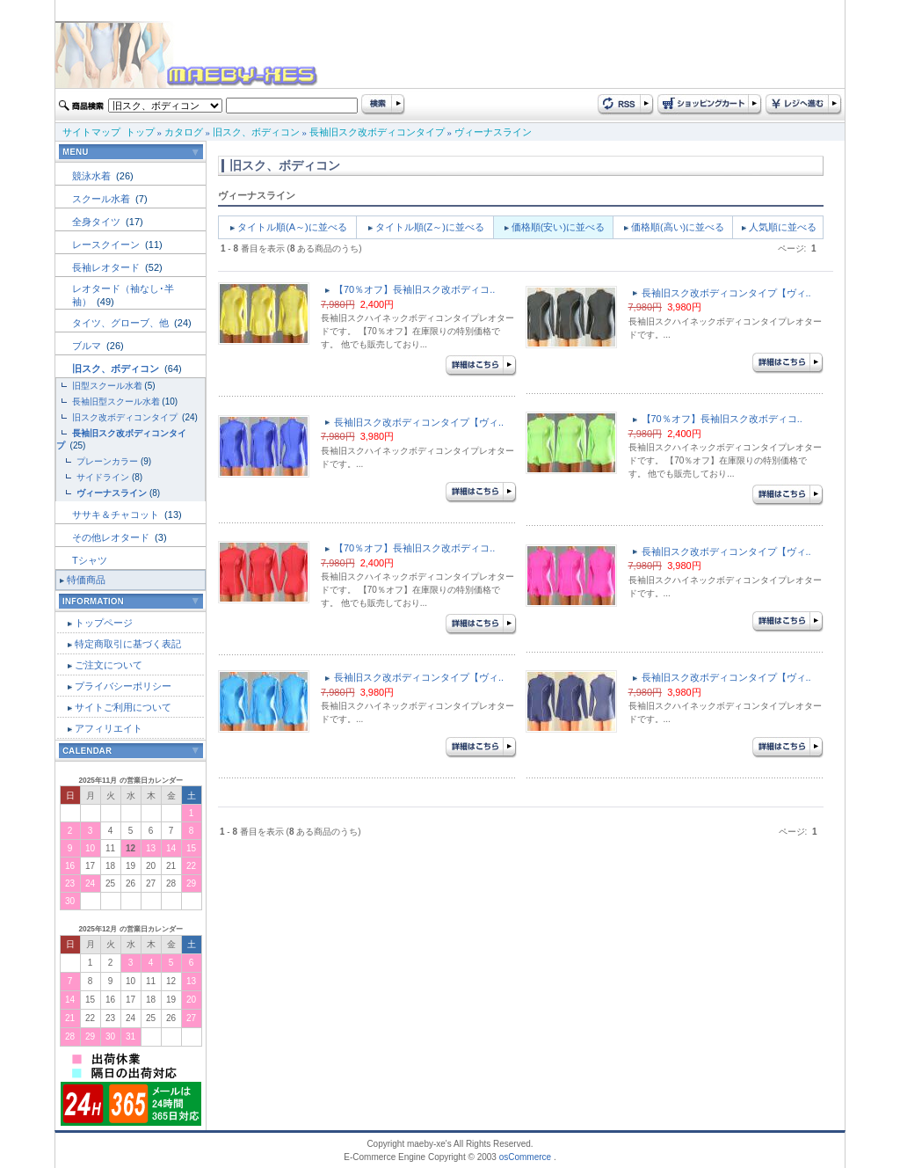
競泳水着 (92, 176)
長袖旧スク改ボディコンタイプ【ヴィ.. (726, 293)
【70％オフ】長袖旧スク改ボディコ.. (414, 289)
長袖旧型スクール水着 (116, 401)
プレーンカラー (107, 461)
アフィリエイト (108, 728)
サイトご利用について (123, 707)
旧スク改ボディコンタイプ (126, 417)
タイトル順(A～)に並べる (292, 227)
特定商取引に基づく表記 (128, 644)
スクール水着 (102, 198)
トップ (140, 132)
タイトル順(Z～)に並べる (429, 227)
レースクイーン (107, 244)
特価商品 (86, 579)
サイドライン (102, 477)
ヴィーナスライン (493, 132)
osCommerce (525, 1157)
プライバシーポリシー (123, 686)
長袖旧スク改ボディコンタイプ (377, 132)
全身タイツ (97, 221)
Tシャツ (89, 560)
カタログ (183, 132)
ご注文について (108, 665)
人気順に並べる (783, 227)
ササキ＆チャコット (117, 514)
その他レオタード (112, 537)
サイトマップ (91, 132)
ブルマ (88, 345)
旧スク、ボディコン (256, 132)
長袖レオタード (107, 267)
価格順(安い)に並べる (558, 227)
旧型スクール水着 (107, 386)
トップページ (104, 622)
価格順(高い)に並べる (677, 227)
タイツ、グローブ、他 (121, 323)
